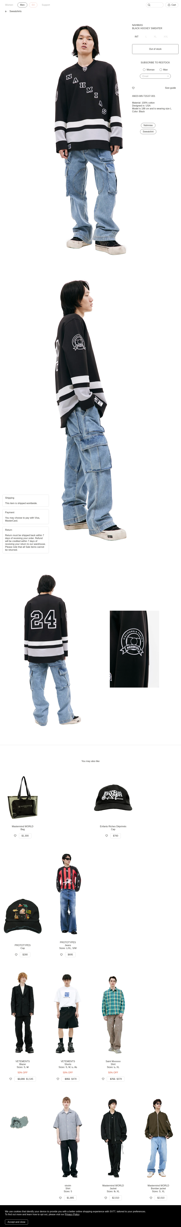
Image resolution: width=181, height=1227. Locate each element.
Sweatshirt (148, 131)
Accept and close (16, 1222)
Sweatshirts (13, 11)
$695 (70, 954)
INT (137, 36)
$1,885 (70, 1198)
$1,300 (25, 836)
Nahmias (137, 25)
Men (22, 5)
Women (9, 5)
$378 (115, 1079)
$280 (25, 954)
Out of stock (155, 49)
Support (46, 5)
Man (165, 69)
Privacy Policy (72, 1214)
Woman (151, 69)
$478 (70, 1079)
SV (33, 5)
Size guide (170, 88)
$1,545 (25, 1079)
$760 (115, 836)
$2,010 (115, 1198)
